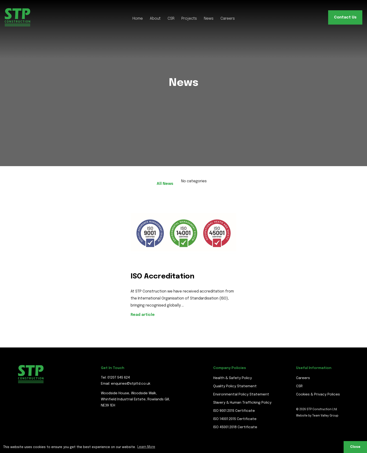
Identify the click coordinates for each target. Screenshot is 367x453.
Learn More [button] (146, 447)
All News (165, 184)
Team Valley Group (325, 415)
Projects (189, 19)
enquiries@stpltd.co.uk (130, 384)
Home (137, 19)
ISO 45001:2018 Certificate (235, 427)
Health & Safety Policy (232, 378)
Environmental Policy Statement (241, 394)
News (208, 19)
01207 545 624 (118, 378)
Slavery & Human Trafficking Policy (242, 403)
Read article (143, 315)
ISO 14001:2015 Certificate (235, 419)
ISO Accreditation (163, 276)
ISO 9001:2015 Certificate (234, 411)
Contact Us (345, 17)
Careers (227, 19)
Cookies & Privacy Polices (318, 394)
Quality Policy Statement (235, 386)
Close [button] (355, 447)
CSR (171, 19)
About (155, 19)
